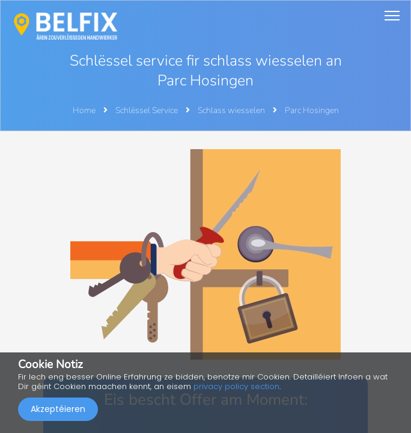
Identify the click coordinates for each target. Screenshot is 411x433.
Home (84, 110)
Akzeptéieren (58, 409)
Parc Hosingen (312, 110)
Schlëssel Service (147, 110)
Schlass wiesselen (232, 110)
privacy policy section (236, 386)
